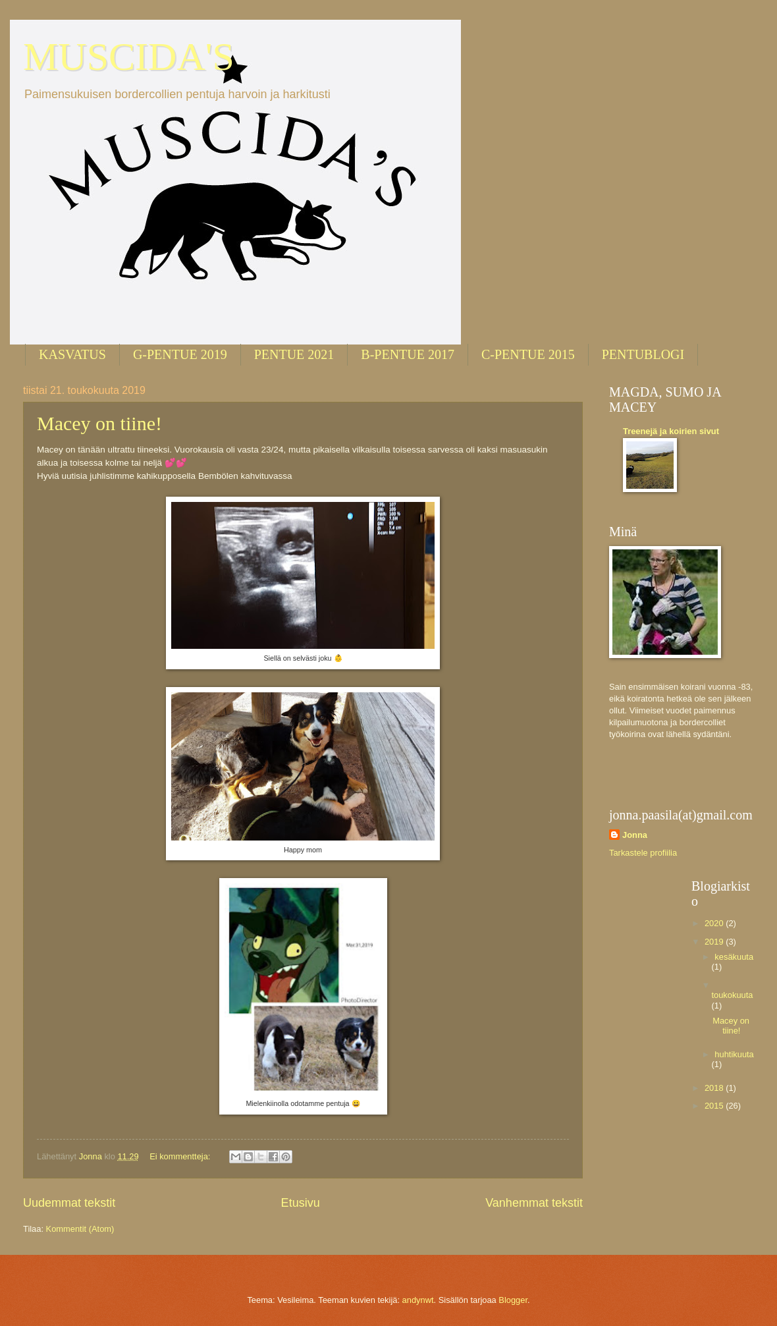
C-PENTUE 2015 (528, 354)
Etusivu (300, 1202)
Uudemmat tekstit (69, 1202)
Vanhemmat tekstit (534, 1202)
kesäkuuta (733, 957)
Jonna (634, 835)
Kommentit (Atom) (80, 1229)
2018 (715, 1088)
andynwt (418, 1300)
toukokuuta (732, 995)
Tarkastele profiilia (643, 853)
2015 (715, 1106)
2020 (715, 923)
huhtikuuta (733, 1054)
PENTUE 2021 (294, 354)
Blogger (512, 1300)
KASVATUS (72, 354)
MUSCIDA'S (128, 56)
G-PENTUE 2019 (180, 354)
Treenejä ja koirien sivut (671, 431)
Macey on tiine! (99, 423)
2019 (715, 942)
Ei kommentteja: (181, 1156)
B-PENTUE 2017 (407, 354)
